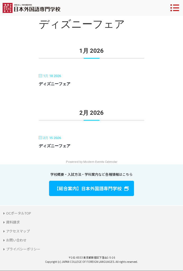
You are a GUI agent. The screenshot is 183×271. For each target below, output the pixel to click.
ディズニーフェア (54, 84)
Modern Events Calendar (100, 162)
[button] (91, 188)
